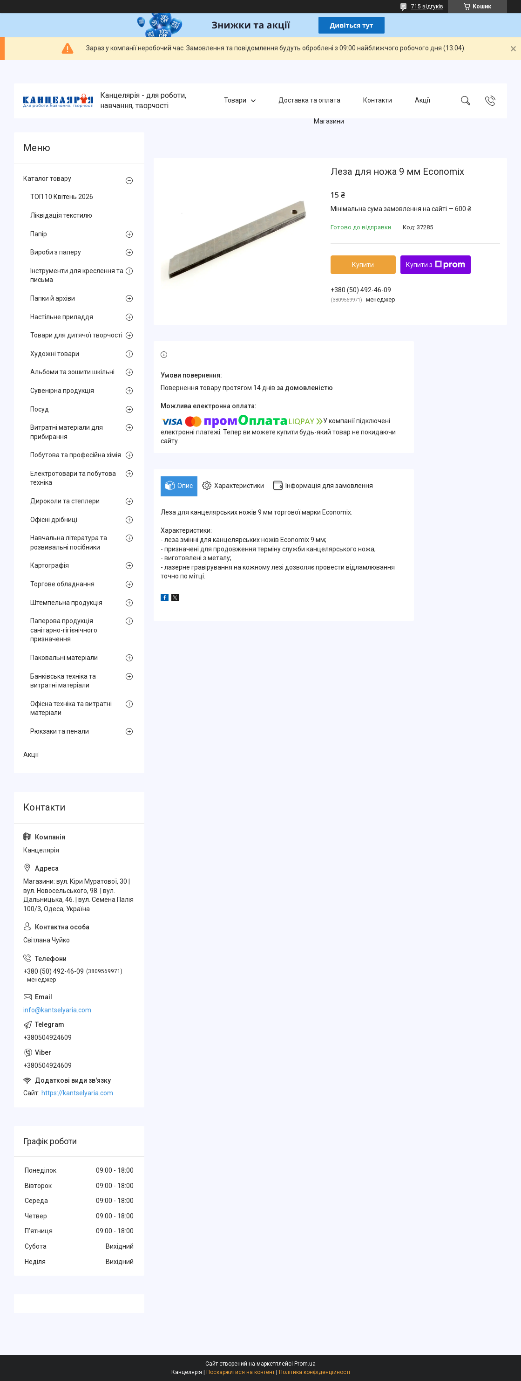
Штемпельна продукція (66, 602)
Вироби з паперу (55, 252)
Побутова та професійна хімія (75, 455)
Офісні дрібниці (53, 519)
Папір (38, 234)
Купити (363, 264)
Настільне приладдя (61, 317)
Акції (422, 100)
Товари (235, 100)
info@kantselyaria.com (57, 1010)
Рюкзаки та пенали (59, 731)
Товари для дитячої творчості (76, 335)
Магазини (329, 121)
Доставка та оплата (309, 100)
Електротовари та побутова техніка (73, 478)
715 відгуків (427, 6)
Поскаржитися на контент (240, 1372)
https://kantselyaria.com (77, 1093)
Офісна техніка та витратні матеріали (71, 708)
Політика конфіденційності (314, 1372)
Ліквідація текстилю (61, 215)
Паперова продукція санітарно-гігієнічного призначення (63, 630)
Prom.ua (305, 1363)
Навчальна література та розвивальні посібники (68, 542)
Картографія (49, 565)
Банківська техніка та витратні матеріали (63, 681)
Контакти (377, 100)
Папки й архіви (52, 298)
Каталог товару (47, 178)
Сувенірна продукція (62, 390)
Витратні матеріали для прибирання (66, 432)
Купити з (435, 265)
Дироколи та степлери (65, 501)
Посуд (39, 409)
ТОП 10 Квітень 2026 (61, 196)
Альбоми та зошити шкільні (72, 372)
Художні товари (54, 353)
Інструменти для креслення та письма (76, 275)
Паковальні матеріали (64, 657)
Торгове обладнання (62, 584)
